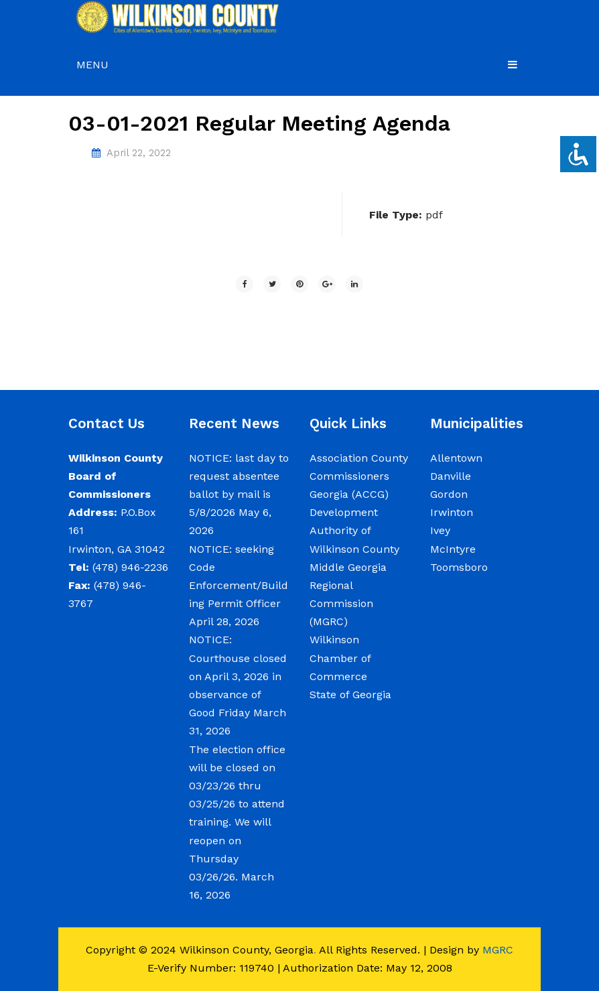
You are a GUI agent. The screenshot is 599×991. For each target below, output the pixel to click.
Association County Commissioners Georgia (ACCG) (359, 476)
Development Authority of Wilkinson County (354, 530)
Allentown (456, 458)
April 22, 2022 (139, 153)
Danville (450, 476)
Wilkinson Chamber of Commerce (340, 657)
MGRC (497, 949)
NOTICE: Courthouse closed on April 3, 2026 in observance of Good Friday (238, 676)
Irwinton (451, 512)
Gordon (449, 494)
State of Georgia (350, 694)
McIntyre (453, 549)
